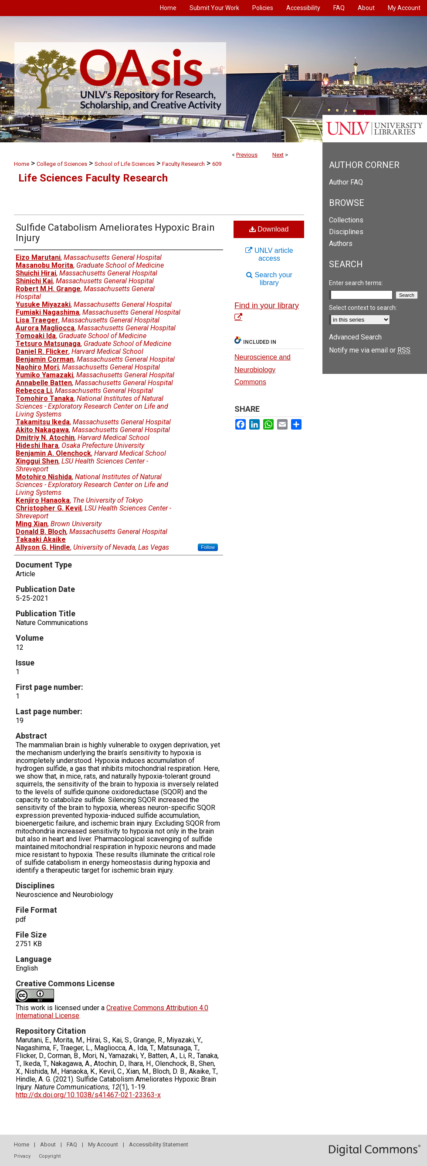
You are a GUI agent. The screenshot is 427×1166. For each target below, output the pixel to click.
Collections (346, 220)
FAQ (72, 1144)
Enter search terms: (356, 282)
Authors (340, 243)
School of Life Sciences (125, 164)
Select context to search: (363, 307)
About (48, 1144)
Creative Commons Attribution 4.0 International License (112, 1012)
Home (21, 164)
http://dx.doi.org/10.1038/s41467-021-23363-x (88, 1095)
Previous (247, 154)
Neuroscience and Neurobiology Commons (262, 369)
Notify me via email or (369, 350)
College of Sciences (62, 164)
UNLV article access (269, 254)
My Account (103, 1144)
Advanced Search (355, 337)
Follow (208, 547)
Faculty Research (183, 164)
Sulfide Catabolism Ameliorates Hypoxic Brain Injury (115, 232)
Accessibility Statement (158, 1144)
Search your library (269, 278)
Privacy (22, 1156)
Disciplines (346, 232)
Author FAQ (346, 182)
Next (278, 154)
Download (269, 229)
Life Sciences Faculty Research (93, 178)
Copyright (50, 1156)
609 (216, 164)
